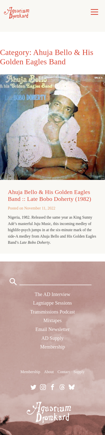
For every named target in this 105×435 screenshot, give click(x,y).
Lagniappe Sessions (52, 303)
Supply (78, 372)
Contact (63, 372)
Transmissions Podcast (52, 311)
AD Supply (52, 338)
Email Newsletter (52, 329)
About (49, 372)
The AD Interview (52, 294)
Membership (52, 346)
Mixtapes (52, 320)
